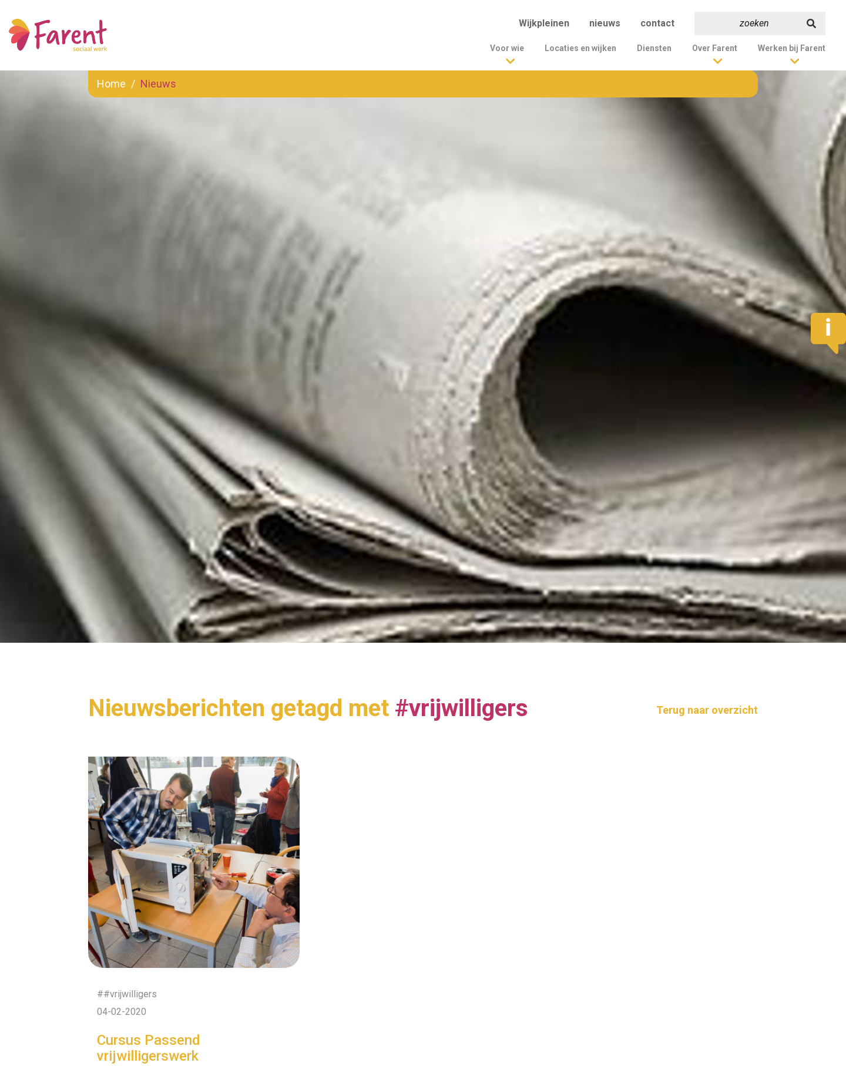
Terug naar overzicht (707, 710)
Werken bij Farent (791, 48)
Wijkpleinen (544, 23)
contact (657, 23)
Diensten (654, 48)
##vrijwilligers (127, 994)
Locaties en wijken (580, 48)
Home (111, 83)
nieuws (604, 23)
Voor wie (507, 48)
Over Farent (714, 48)
